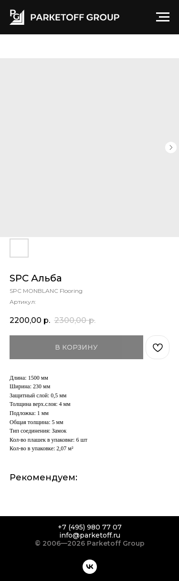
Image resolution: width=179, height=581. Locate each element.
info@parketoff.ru (89, 535)
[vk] (90, 567)
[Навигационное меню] (162, 17)
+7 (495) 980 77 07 (90, 527)
